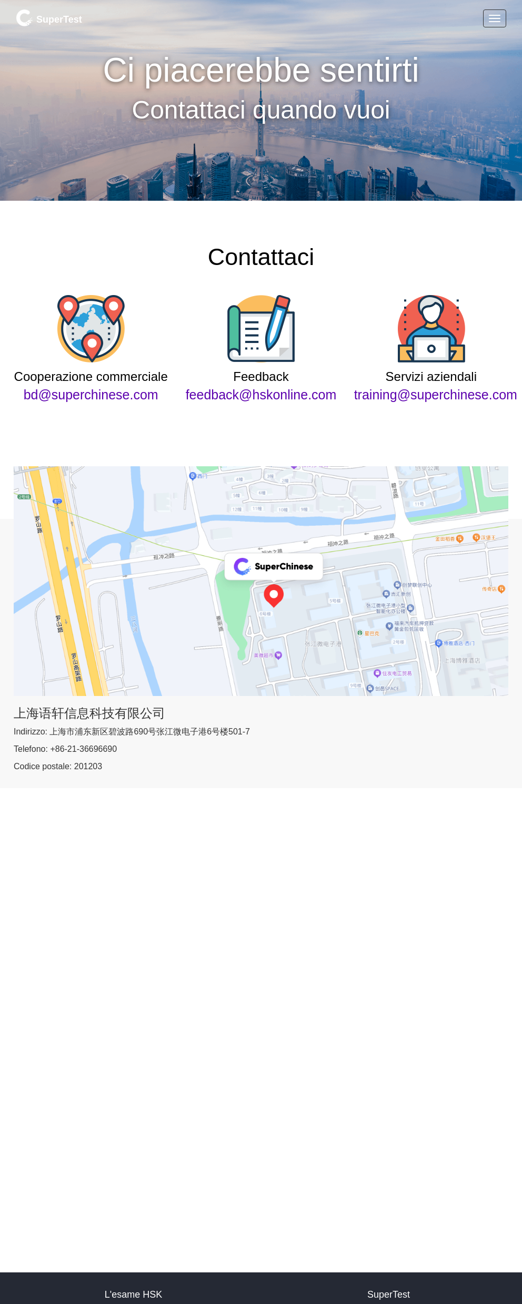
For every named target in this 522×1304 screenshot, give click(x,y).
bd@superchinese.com (91, 394)
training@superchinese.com (435, 394)
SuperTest (49, 18)
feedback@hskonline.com (261, 394)
